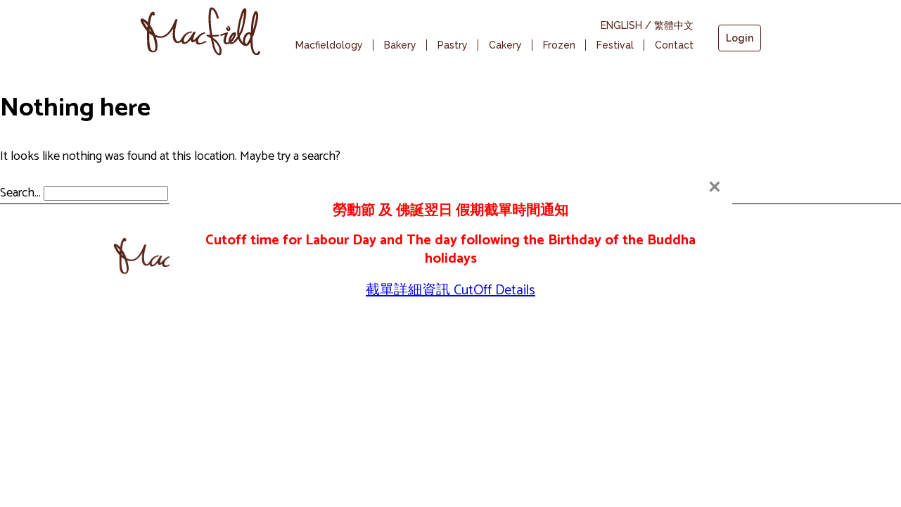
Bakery (400, 45)
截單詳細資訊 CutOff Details (450, 290)
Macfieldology (329, 45)
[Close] (714, 186)
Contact (674, 45)
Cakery (505, 45)
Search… (20, 193)
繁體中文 (674, 25)
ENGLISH (621, 25)
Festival (615, 45)
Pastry (452, 45)
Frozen (559, 45)
